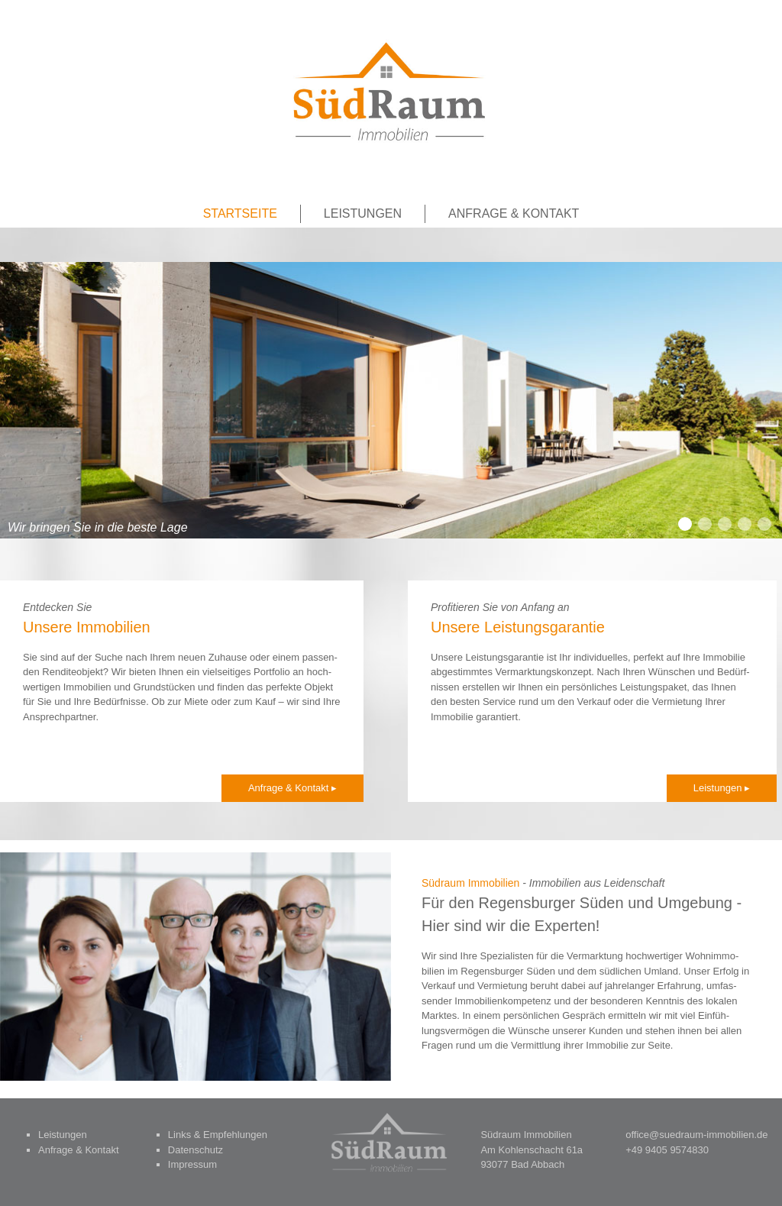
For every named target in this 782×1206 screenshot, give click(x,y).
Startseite (240, 213)
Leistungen (363, 213)
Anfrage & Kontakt (513, 213)
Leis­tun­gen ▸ (721, 788)
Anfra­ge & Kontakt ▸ (292, 788)
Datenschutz (195, 1150)
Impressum (192, 1164)
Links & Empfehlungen (217, 1134)
